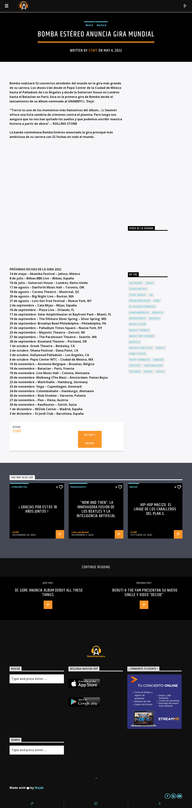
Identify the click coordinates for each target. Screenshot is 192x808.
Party (160, 348)
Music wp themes (141, 336)
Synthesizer (153, 365)
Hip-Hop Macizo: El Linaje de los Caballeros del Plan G (155, 509)
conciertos (138, 289)
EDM (157, 300)
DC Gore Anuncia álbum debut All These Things (49, 592)
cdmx (149, 283)
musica (154, 318)
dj (151, 295)
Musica (101, 25)
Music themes (139, 330)
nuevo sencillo (141, 348)
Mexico (158, 312)
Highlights (78, 487)
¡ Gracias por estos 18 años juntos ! (38, 509)
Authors (135, 283)
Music (89, 25)
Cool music (137, 295)
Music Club (137, 324)
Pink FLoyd (137, 353)
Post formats (139, 359)
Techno (134, 371)
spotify (135, 365)
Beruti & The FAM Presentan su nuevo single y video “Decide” (144, 592)
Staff (93, 51)
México (134, 342)
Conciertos (19, 487)
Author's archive (89, 439)
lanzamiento (139, 312)
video (148, 371)
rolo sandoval (80, 532)
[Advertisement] (156, 146)
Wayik (39, 788)
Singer (158, 359)
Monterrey (137, 318)
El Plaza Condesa (142, 306)
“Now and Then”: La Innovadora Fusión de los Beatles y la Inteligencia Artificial (96, 509)
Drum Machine (139, 300)
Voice (160, 371)
